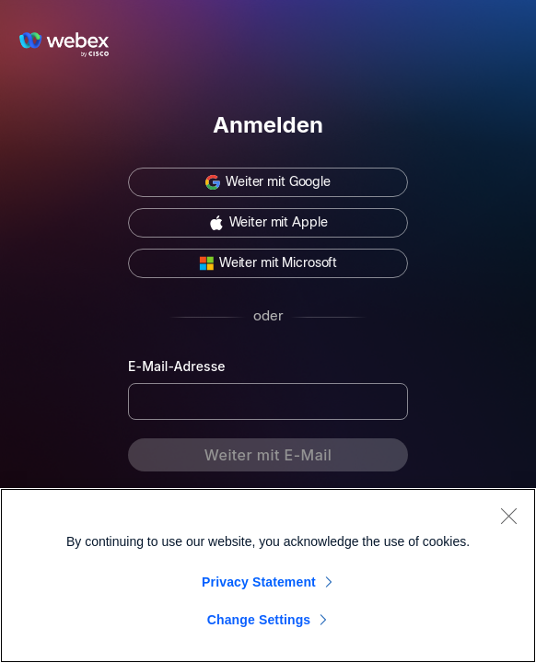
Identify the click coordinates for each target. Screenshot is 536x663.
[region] (268, 575)
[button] (268, 182)
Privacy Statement (259, 582)
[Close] (508, 515)
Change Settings (259, 619)
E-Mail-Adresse (177, 366)
